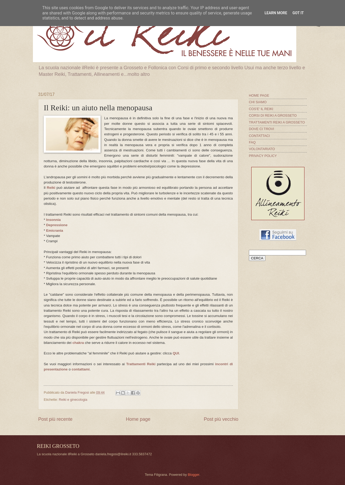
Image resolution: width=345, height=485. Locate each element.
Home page (138, 419)
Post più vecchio (221, 419)
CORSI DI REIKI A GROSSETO (273, 115)
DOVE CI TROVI (261, 129)
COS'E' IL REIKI (261, 109)
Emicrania (54, 230)
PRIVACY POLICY (263, 156)
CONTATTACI (259, 136)
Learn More (275, 13)
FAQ (252, 142)
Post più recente (55, 419)
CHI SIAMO (258, 102)
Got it (298, 13)
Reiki (51, 188)
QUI (176, 353)
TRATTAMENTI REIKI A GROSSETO (277, 122)
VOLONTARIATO (262, 149)
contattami (81, 369)
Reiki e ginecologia (73, 400)
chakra (78, 343)
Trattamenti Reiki (140, 364)
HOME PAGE (259, 95)
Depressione (56, 225)
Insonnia (53, 220)
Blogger (193, 475)
